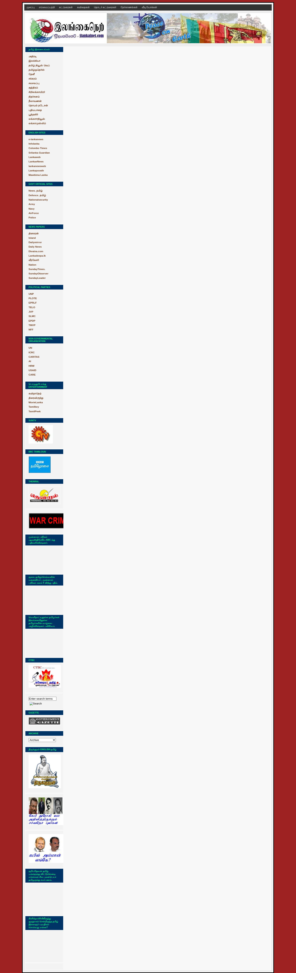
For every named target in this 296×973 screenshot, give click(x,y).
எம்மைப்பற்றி (47, 7)
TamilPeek (35, 411)
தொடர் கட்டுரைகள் (105, 7)
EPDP (32, 320)
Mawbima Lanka (38, 174)
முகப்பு (30, 7)
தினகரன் (34, 233)
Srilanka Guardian (39, 152)
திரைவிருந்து (36, 398)
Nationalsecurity (38, 199)
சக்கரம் (33, 78)
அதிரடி (33, 56)
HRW (31, 365)
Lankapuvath (36, 170)
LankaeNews (36, 161)
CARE (32, 374)
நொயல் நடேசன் (38, 105)
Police (32, 217)
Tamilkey (34, 406)
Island (32, 237)
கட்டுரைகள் (66, 7)
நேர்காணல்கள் (129, 7)
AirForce (34, 213)
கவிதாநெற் (35, 393)
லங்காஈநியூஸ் (37, 118)
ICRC (32, 352)
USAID (32, 370)
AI (30, 361)
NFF (31, 329)
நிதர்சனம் (34, 96)
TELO (32, 307)
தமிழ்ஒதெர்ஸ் (37, 69)
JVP (31, 311)
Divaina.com (36, 251)
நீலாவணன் (35, 101)
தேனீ (32, 74)
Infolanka (34, 143)
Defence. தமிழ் (37, 195)
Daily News (35, 246)
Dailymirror (35, 242)
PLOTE (33, 298)
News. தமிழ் (36, 190)
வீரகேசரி (34, 260)
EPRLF (33, 302)
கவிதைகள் (83, 7)
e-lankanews (36, 139)
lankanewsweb (37, 166)
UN (30, 347)
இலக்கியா (34, 60)
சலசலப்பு (34, 83)
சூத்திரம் (33, 87)
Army (32, 204)
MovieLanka (36, 402)
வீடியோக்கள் (149, 7)
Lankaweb (35, 157)
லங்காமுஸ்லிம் (37, 123)
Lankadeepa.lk (37, 255)
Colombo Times (38, 148)
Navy (31, 208)
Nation (32, 264)
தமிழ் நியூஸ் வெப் (39, 65)
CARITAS (34, 356)
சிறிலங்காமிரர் (37, 92)
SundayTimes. (37, 269)
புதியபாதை (35, 110)
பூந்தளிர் (33, 114)
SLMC (32, 316)
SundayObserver (38, 273)
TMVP (32, 325)
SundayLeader (37, 278)
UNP (31, 293)
